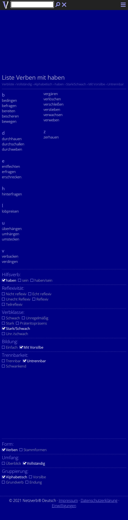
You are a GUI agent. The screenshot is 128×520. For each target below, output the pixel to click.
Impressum (68, 500)
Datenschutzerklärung (99, 500)
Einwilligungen (64, 505)
